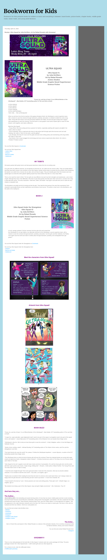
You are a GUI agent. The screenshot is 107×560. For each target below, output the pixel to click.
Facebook (8, 511)
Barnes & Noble (9, 154)
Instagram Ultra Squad (11, 516)
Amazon (7, 153)
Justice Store (8, 151)
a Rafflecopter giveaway (11, 548)
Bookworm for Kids (30, 11)
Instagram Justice (10, 518)
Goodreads (23, 146)
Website (7, 509)
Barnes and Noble (10, 250)
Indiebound (8, 156)
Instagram (8, 515)
